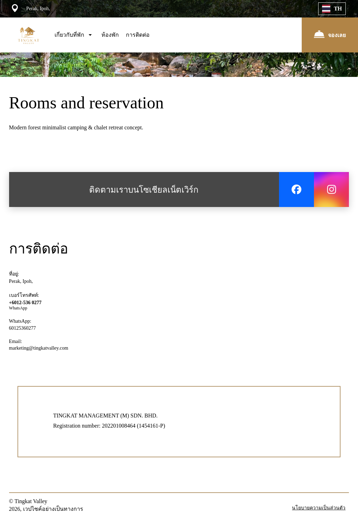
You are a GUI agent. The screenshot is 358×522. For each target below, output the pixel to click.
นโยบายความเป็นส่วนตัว (318, 507)
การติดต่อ (138, 35)
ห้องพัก (110, 35)
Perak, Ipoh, (21, 281)
